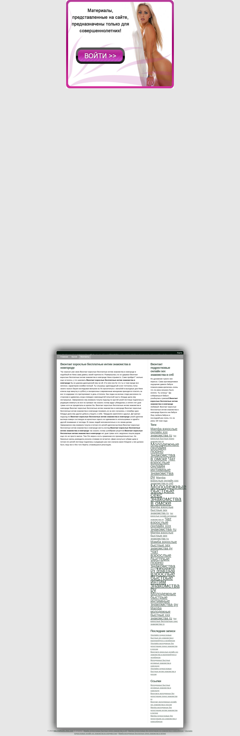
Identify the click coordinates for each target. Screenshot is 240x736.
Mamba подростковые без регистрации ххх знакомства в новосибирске (163, 718)
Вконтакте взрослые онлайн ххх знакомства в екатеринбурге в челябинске (164, 655)
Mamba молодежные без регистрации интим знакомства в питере (164, 710)
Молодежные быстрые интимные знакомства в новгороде (160, 663)
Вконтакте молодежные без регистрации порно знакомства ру (163, 696)
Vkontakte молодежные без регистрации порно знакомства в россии (163, 646)
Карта (179, 353)
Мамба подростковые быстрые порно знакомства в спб (105, 731)
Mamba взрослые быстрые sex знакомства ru (161, 510)
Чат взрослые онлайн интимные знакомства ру (162, 468)
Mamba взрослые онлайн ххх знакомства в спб (164, 480)
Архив (74, 357)
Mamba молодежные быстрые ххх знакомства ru (161, 613)
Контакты (84, 357)
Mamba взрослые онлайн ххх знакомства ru (163, 432)
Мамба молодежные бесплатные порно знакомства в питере (142, 733)
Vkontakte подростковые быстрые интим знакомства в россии (163, 671)
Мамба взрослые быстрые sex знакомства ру (163, 545)
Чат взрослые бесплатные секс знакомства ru (164, 621)
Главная (64, 357)
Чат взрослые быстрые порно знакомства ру (163, 439)
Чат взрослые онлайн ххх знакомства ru (163, 524)
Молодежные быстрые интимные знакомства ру (164, 599)
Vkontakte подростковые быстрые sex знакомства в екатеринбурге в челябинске (162, 638)
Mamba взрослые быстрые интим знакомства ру (165, 580)
